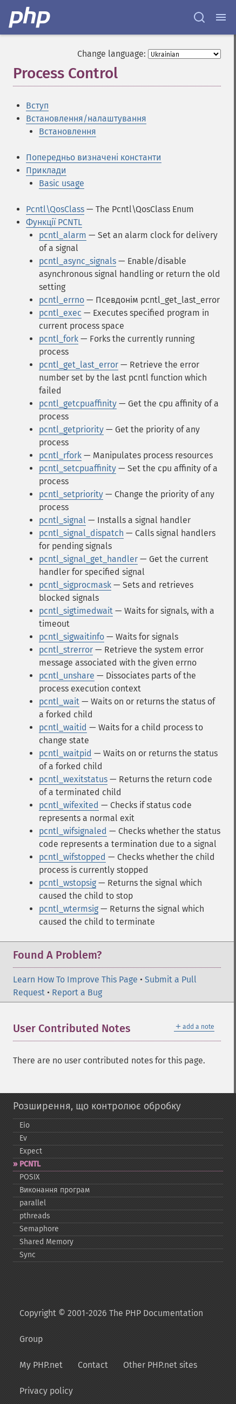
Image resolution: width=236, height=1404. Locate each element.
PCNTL (30, 1164)
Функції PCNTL (54, 222)
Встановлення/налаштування (86, 118)
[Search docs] (199, 17)
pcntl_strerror (66, 650)
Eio (24, 1125)
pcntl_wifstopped (72, 857)
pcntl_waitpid (65, 753)
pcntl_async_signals (77, 261)
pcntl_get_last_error (78, 365)
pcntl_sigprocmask (75, 585)
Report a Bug (77, 992)
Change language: (111, 54)
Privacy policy (46, 1391)
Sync (27, 1254)
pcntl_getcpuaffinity (78, 403)
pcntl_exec (60, 313)
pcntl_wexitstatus (73, 779)
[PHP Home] (30, 17)
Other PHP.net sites (160, 1365)
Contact (93, 1365)
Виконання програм (54, 1190)
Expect (30, 1151)
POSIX (29, 1177)
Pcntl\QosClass (55, 209)
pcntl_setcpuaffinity (77, 468)
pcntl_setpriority (71, 494)
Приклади (46, 170)
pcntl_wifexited (69, 805)
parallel (32, 1203)
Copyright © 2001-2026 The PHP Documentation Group (111, 1326)
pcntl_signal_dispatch (81, 533)
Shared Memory (46, 1241)
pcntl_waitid (63, 727)
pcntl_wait (59, 701)
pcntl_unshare (67, 675)
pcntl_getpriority (71, 429)
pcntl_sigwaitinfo (71, 637)
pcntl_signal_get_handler (88, 559)
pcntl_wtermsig (68, 909)
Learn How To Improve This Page (75, 979)
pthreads (34, 1215)
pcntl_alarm (62, 235)
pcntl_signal (62, 520)
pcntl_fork (58, 339)
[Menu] (221, 17)
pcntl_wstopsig (67, 883)
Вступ (37, 105)
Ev (23, 1138)
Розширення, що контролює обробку (97, 1106)
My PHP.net (41, 1365)
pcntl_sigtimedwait (76, 611)
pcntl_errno (61, 300)
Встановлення (67, 131)
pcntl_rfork (60, 455)
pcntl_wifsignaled (73, 831)
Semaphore (39, 1228)
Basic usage (61, 183)
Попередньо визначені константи (93, 157)
